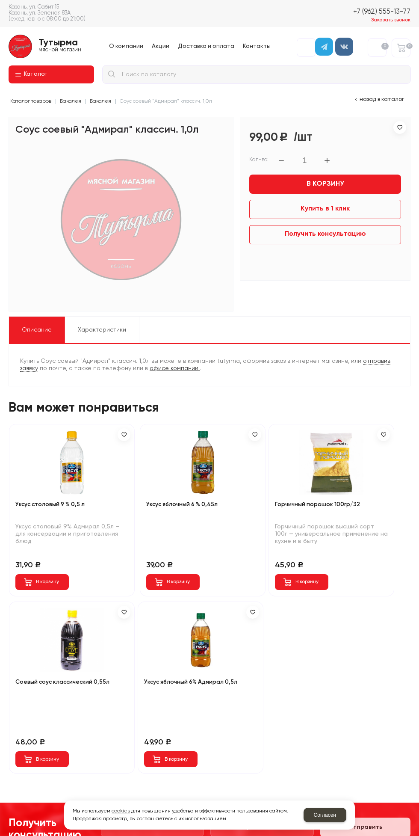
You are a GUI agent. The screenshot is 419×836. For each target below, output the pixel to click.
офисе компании (175, 368)
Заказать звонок (390, 20)
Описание (37, 330)
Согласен (325, 815)
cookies (121, 811)
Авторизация (306, 47)
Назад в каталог (382, 99)
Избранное (383, 46)
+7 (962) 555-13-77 (381, 11)
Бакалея (70, 101)
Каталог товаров (30, 101)
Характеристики (102, 330)
